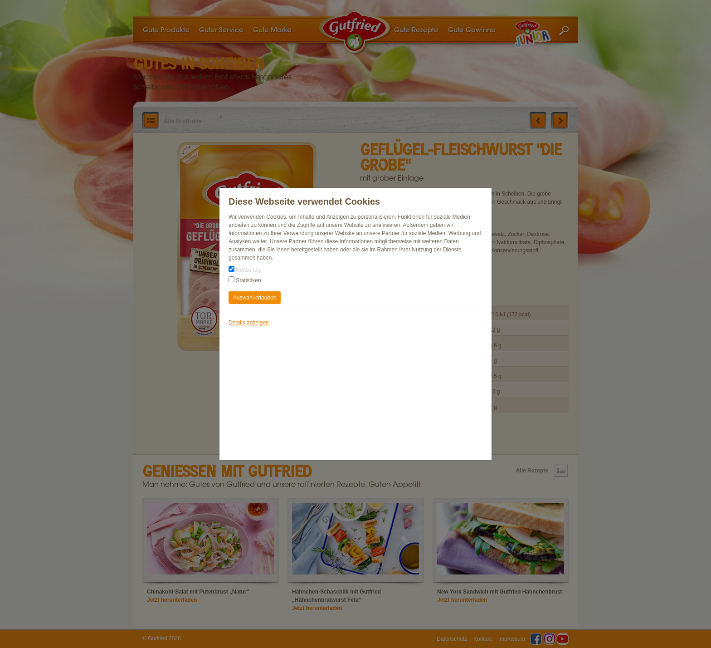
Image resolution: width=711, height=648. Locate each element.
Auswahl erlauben (254, 298)
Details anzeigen (249, 322)
